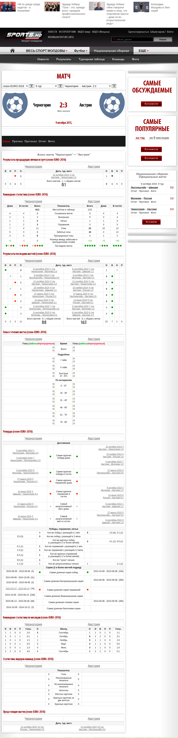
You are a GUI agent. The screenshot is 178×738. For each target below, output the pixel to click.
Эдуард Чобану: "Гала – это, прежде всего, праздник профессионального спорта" (64, 10)
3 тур (71, 175)
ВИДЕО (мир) (84, 32)
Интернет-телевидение (24, 36)
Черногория (42, 105)
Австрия (85, 105)
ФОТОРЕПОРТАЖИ (67, 32)
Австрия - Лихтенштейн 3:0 (92, 729)
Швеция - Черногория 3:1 (44, 302)
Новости (43, 59)
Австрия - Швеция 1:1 (83, 271)
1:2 (172, 198)
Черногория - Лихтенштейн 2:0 (44, 309)
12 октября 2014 (61, 175)
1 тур (52, 269)
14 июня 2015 (41, 300)
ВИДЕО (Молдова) (101, 32)
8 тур (52, 312)
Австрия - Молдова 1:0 (83, 309)
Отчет (42, 141)
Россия (148, 198)
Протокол (30, 141)
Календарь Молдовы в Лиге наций (152, 7)
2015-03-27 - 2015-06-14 (17, 588)
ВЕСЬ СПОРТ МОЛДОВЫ (45, 50)
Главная (13, 50)
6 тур (51, 300)
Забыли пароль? (158, 32)
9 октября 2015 (149, 184)
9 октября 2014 (41, 275)
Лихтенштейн (138, 187)
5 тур (51, 294)
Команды (118, 59)
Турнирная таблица (92, 59)
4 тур (52, 287)
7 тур (52, 306)
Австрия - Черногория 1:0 (63, 177)
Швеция (153, 187)
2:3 (172, 209)
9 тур (161, 184)
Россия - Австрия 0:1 (83, 302)
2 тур (51, 275)
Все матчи (151, 222)
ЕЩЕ (142, 50)
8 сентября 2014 (41, 269)
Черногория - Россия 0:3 (44, 296)
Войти (170, 32)
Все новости (151, 104)
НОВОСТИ (52, 32)
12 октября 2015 (29, 727)
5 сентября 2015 (41, 306)
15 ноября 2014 (41, 287)
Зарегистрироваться (138, 32)
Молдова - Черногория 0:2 (44, 315)
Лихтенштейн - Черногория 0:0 (44, 277)
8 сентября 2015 (41, 312)
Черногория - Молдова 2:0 (44, 271)
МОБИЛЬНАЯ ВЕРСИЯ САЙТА (61, 37)
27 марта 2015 (41, 294)
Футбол (79, 50)
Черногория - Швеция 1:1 (44, 290)
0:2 (172, 187)
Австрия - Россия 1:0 (83, 290)
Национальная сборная (111, 50)
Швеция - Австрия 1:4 (83, 315)
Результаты (63, 59)
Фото (135, 59)
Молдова (136, 198)
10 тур (40, 727)
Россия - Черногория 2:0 (32, 729)
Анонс (6, 141)
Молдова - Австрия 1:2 (83, 277)
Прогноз (17, 141)
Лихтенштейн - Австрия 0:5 (83, 296)
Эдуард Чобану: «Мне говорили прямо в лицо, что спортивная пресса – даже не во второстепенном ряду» (108, 13)
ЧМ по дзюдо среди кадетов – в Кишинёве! (20, 7)
